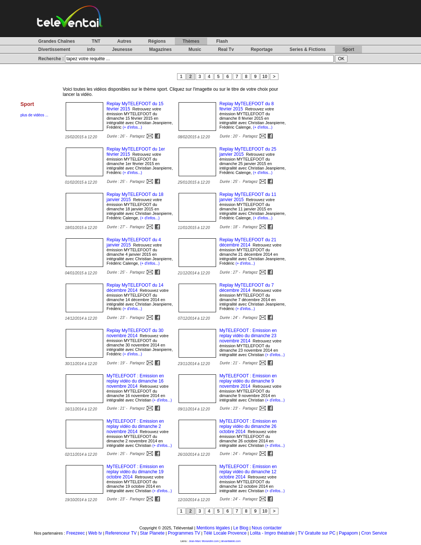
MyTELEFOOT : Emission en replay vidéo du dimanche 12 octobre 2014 (248, 472)
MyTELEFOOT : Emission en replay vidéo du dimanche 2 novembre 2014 (135, 426)
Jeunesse (122, 49)
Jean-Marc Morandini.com (204, 541)
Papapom (348, 533)
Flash (222, 41)
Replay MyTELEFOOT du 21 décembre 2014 (247, 242)
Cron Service (374, 533)
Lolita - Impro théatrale (272, 533)
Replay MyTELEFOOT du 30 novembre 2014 (135, 333)
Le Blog (240, 528)
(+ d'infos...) (132, 127)
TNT (96, 41)
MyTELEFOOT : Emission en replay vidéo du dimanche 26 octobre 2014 (248, 426)
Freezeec (75, 533)
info (91, 49)
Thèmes (191, 41)
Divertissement (54, 49)
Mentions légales (213, 528)
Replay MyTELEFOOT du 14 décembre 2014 (135, 288)
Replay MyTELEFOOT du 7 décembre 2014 (246, 288)
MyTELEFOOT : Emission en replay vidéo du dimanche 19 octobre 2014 (135, 472)
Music (195, 49)
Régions (157, 41)
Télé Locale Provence (225, 533)
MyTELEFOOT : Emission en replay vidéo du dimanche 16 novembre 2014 (135, 381)
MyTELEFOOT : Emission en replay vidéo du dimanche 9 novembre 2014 (248, 381)
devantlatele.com (231, 541)
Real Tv (226, 49)
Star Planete (152, 533)
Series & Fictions (308, 49)
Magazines (160, 49)
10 (264, 76)
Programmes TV (184, 533)
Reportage (261, 49)
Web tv (95, 533)
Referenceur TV (121, 533)
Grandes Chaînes (56, 41)
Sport (348, 49)
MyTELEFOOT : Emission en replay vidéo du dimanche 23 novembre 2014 (248, 336)
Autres (124, 41)
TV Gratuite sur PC (316, 533)
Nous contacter (267, 528)
